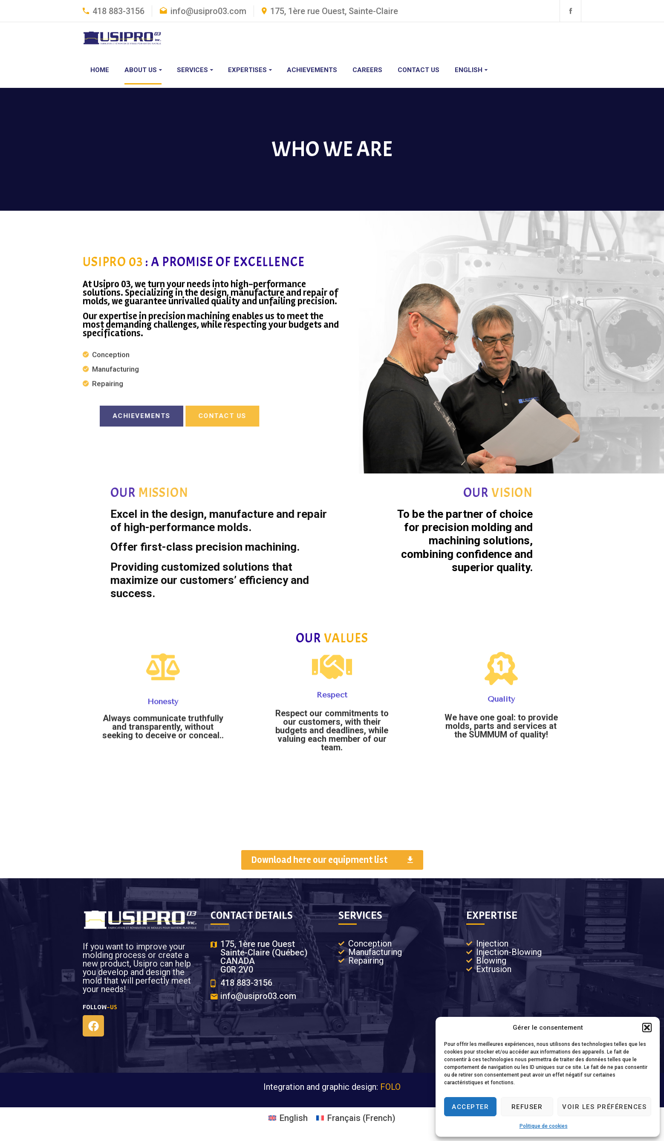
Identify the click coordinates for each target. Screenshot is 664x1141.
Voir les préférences (604, 1107)
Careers (367, 70)
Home (99, 70)
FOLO (390, 1087)
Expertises (247, 70)
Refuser (527, 1107)
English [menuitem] (294, 1118)
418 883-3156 (118, 11)
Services (192, 70)
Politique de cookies (544, 1126)
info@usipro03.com (208, 11)
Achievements (312, 70)
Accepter (470, 1107)
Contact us (418, 70)
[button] (647, 1027)
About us (140, 70)
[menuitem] (471, 70)
